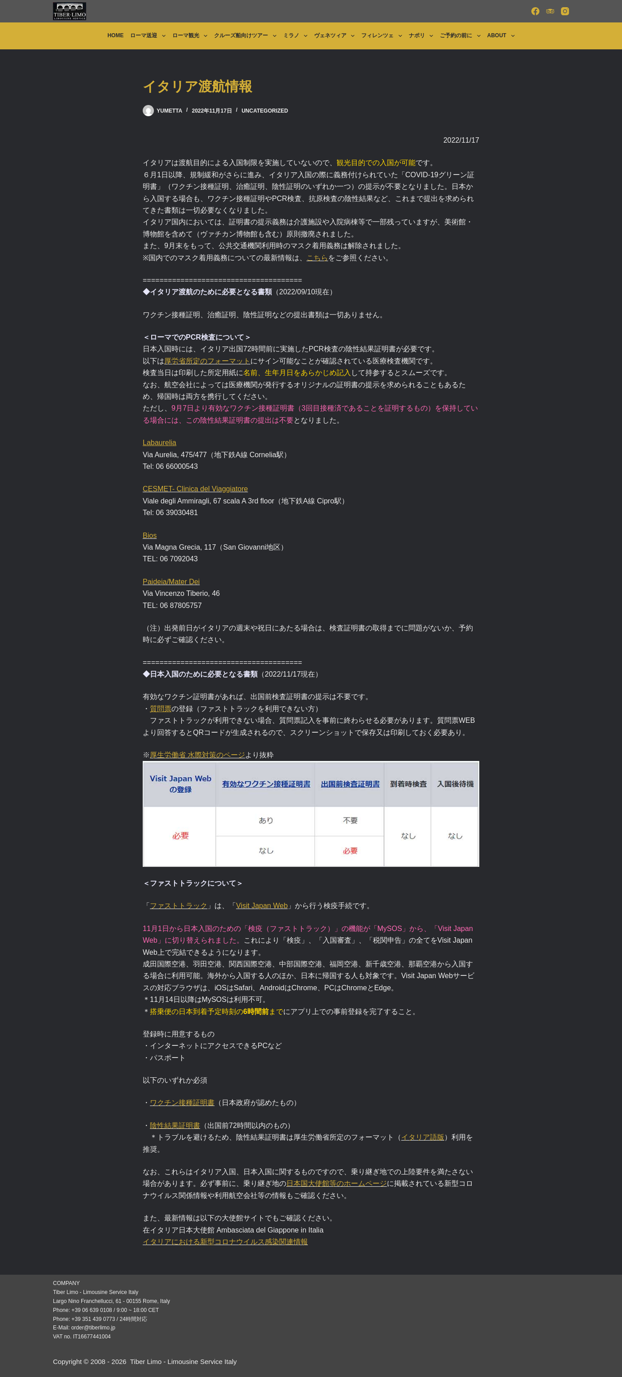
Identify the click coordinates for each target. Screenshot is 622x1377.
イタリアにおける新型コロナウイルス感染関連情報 (225, 1242)
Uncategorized (264, 111)
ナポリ (423, 36)
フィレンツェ (383, 36)
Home (115, 35)
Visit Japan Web (262, 905)
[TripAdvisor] (550, 11)
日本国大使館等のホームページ (336, 1183)
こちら (317, 258)
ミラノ (297, 36)
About (502, 36)
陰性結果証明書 (175, 1125)
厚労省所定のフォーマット (207, 361)
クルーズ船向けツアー (247, 36)
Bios (150, 535)
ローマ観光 (191, 36)
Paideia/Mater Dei (171, 582)
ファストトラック (178, 905)
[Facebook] (535, 11)
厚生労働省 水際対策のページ (197, 755)
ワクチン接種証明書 (182, 1102)
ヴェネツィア (336, 36)
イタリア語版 (422, 1137)
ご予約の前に (462, 36)
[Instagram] (565, 11)
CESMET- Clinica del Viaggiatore (195, 489)
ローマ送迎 (149, 36)
